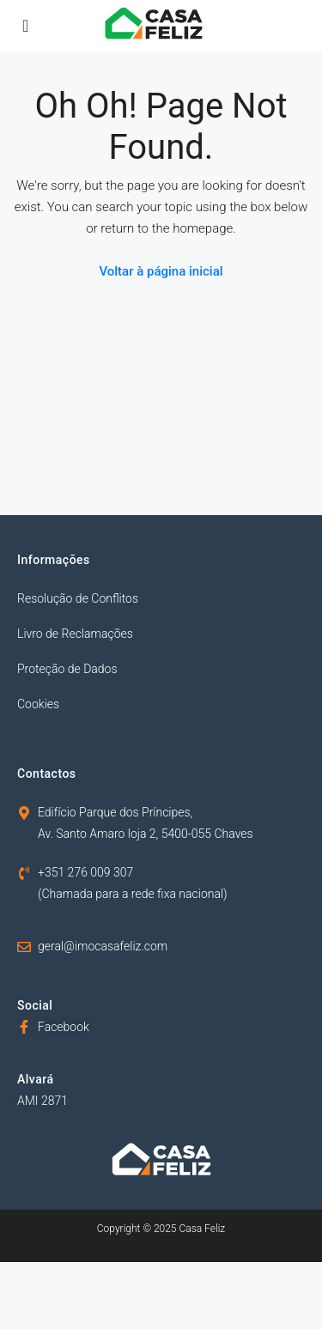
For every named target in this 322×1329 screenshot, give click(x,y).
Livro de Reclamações (75, 633)
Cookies (38, 704)
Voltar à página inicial (160, 271)
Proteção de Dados (67, 669)
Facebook (63, 1027)
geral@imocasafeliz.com (102, 946)
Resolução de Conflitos (77, 598)
